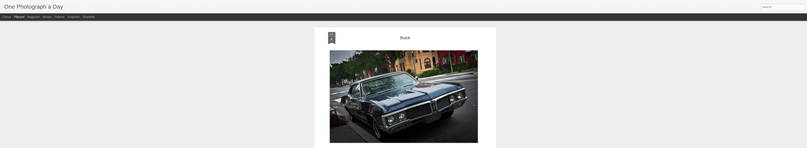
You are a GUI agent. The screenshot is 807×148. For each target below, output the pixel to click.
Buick (396, 135)
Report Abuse (428, 146)
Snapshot (73, 16)
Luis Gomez (421, 130)
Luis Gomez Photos (340, 124)
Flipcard (19, 16)
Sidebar (60, 16)
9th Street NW (383, 135)
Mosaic (47, 16)
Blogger (416, 146)
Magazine (33, 16)
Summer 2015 (438, 135)
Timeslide (88, 16)
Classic (6, 16)
